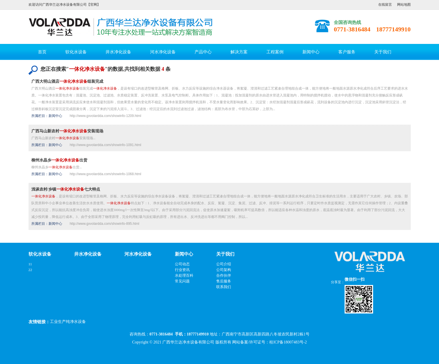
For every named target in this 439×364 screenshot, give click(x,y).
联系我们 (223, 287)
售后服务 (223, 281)
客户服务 (346, 52)
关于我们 (382, 52)
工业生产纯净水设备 (68, 321)
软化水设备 (76, 52)
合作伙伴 (223, 275)
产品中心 (203, 52)
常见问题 (182, 281)
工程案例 (275, 52)
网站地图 (404, 5)
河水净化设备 (163, 52)
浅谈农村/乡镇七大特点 (65, 189)
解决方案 (239, 52)
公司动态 (182, 264)
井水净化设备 (118, 52)
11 (30, 264)
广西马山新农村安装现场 (67, 131)
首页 (42, 52)
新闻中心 (310, 52)
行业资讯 (182, 270)
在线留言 (385, 5)
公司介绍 (223, 264)
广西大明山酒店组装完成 (67, 81)
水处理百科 (184, 275)
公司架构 (223, 270)
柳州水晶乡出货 (59, 160)
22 (30, 270)
